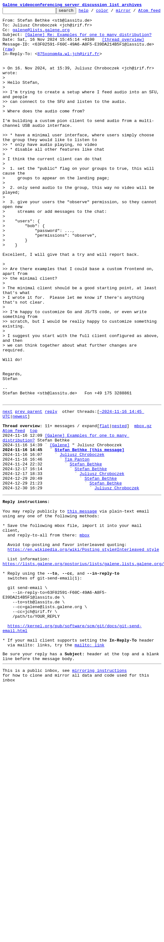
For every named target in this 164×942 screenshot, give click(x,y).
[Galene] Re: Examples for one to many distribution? (88, 46)
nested (119, 513)
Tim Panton (77, 554)
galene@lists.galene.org (40, 40)
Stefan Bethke (86, 559)
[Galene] (59, 536)
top (33, 519)
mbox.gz (143, 513)
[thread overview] (123, 51)
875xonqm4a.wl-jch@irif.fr (68, 69)
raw (8, 63)
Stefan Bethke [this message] (89, 542)
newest (19, 502)
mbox (84, 643)
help (93, 12)
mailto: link (89, 775)
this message (82, 614)
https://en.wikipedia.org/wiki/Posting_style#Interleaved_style (83, 660)
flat (104, 513)
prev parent (28, 496)
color (112, 12)
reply (51, 496)
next (7, 496)
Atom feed (14, 519)
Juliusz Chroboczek (82, 548)
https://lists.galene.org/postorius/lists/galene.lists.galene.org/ (83, 677)
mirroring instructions (99, 803)
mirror (133, 12)
